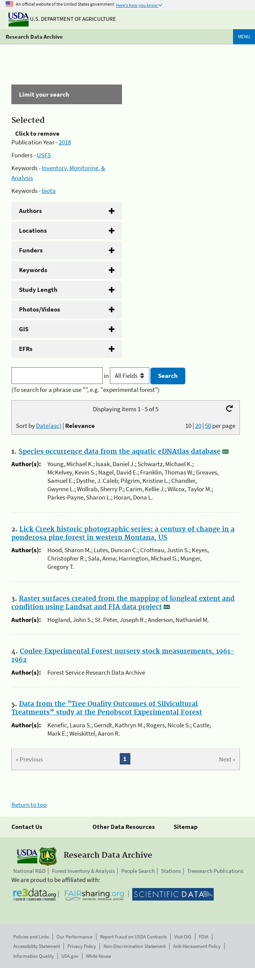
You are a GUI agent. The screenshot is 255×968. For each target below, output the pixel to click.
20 (198, 425)
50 (208, 425)
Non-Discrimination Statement (134, 946)
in (127, 375)
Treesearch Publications (215, 870)
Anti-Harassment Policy (197, 946)
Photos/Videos (39, 309)
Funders (31, 250)
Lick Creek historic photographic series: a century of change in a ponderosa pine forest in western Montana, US (123, 533)
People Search (138, 870)
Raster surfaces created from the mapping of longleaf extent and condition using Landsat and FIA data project (123, 603)
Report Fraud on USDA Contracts (133, 937)
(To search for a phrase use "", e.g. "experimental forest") (85, 389)
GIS (23, 329)
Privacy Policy (81, 946)
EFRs (26, 349)
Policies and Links (31, 937)
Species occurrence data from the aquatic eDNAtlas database (120, 452)
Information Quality (33, 956)
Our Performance (74, 937)
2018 (65, 142)
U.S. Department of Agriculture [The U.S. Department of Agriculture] (62, 18)
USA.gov (69, 956)
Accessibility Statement (36, 946)
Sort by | (55, 425)
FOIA (203, 937)
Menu (244, 36)
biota (49, 190)
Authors (30, 211)
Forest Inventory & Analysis (83, 870)
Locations (33, 230)
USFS (44, 155)
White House (98, 956)
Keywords (33, 270)
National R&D (29, 870)
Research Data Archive (34, 36)
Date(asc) (48, 425)
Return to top (29, 804)
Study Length (38, 289)
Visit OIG (182, 937)
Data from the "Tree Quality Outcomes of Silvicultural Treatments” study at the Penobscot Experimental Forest (106, 708)
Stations (171, 870)
